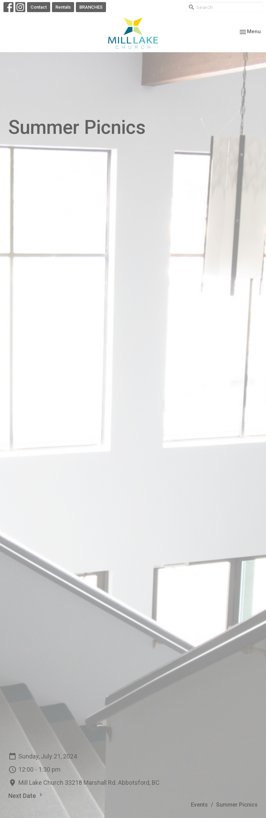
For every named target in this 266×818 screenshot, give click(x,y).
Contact (38, 7)
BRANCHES (91, 7)
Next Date (26, 795)
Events (199, 804)
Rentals (63, 7)
